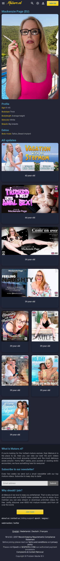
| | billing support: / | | (25, 520)
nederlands (25, 531)
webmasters (7, 523)
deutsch (35, 531)
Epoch (16, 547)
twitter (16, 523)
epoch (37, 518)
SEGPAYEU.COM (28, 547)
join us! (52, 3)
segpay (45, 518)
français (44, 531)
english (15, 531)
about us (5, 518)
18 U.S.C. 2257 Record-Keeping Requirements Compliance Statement (30, 538)
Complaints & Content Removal (30, 552)
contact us (15, 518)
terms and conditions (38, 542)
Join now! (30, 512)
